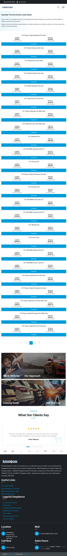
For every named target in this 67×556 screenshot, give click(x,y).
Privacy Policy (7, 513)
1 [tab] (25, 446)
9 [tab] (40, 446)
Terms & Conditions (8, 519)
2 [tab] (28, 446)
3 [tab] (30, 446)
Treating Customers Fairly (10, 516)
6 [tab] (35, 446)
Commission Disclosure (10, 502)
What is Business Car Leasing (10, 488)
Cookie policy (7, 505)
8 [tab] (38, 446)
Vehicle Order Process (8, 494)
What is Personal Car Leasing (10, 491)
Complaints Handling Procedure (12, 508)
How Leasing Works (7, 486)
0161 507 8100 (10, 2)
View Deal (33, 44)
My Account (22, 2)
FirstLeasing (26, 554)
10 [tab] (41, 446)
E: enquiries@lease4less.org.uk (49, 533)
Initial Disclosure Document (11, 511)
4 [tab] (32, 446)
